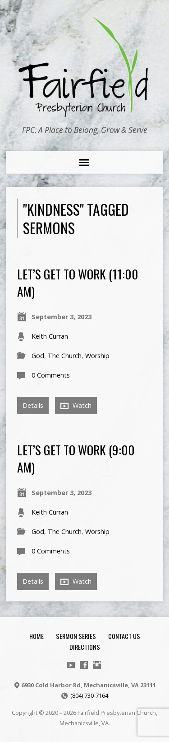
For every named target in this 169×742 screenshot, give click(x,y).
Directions (84, 647)
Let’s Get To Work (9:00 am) (76, 458)
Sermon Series (76, 636)
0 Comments (51, 375)
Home (36, 636)
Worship (97, 355)
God (38, 355)
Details (33, 405)
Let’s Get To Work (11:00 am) (77, 282)
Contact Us (124, 636)
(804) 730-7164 (89, 695)
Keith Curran (50, 336)
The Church (65, 355)
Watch (75, 405)
